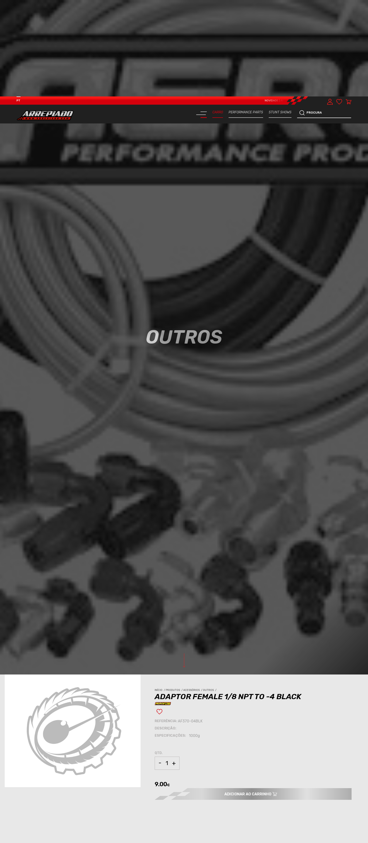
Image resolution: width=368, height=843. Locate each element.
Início (160, 593)
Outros (210, 593)
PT (18, 4)
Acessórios (193, 593)
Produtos (174, 593)
